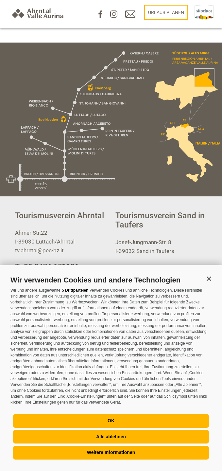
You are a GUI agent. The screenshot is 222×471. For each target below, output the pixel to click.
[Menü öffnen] (22, 265)
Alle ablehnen (111, 436)
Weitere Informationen (111, 452)
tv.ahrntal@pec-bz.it (39, 250)
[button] (209, 278)
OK (111, 420)
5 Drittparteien (75, 290)
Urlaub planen (166, 12)
